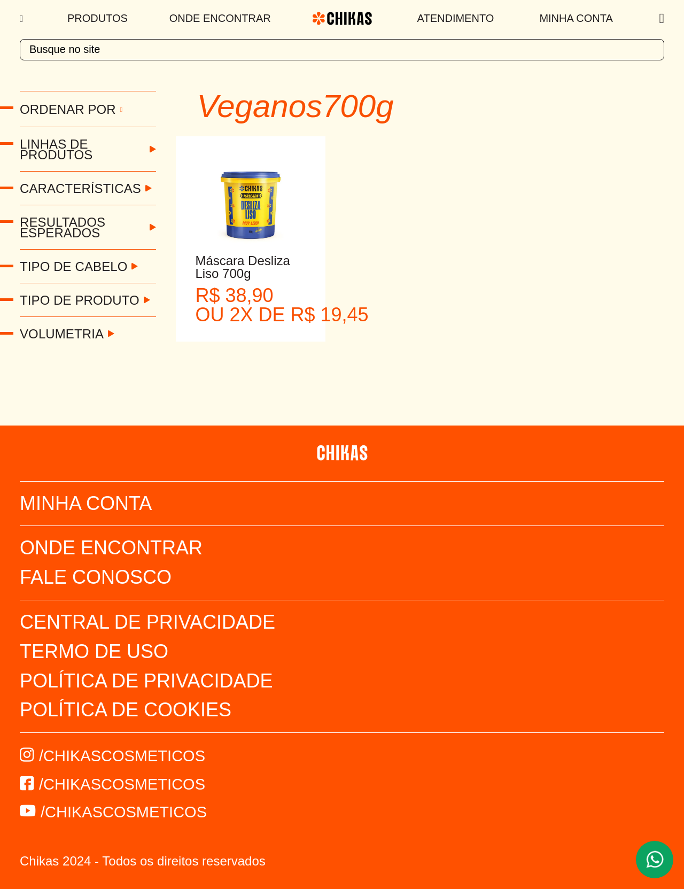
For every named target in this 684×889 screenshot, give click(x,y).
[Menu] (23, 18)
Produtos (97, 18)
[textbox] (342, 49)
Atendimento (455, 18)
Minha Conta (575, 18)
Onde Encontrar (220, 18)
